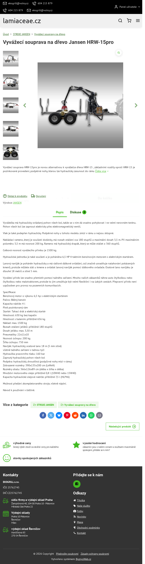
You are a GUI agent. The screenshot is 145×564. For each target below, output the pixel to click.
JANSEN (17, 202)
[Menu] (137, 20)
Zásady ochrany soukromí (95, 553)
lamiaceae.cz (22, 20)
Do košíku (105, 184)
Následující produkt (122, 427)
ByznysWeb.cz (83, 559)
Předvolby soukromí (67, 553)
